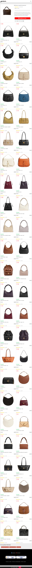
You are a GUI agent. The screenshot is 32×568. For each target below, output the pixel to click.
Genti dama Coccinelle (5, 547)
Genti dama (18, 547)
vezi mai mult (26, 15)
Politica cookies (23, 561)
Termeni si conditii (9, 561)
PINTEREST (18, 552)
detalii (15, 41)
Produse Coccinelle (13, 547)
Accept (20, 567)
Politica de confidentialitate (16, 561)
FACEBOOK (13, 552)
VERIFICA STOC (22, 18)
